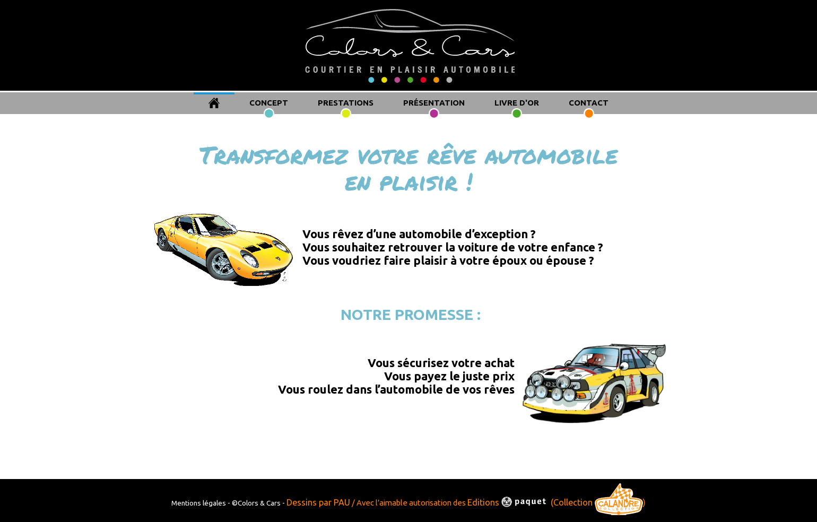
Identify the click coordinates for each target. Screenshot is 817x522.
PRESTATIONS (345, 102)
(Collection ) (598, 502)
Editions (508, 502)
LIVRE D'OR (516, 102)
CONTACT (589, 102)
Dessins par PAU (318, 502)
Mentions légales (199, 503)
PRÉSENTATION (434, 102)
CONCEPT (268, 102)
